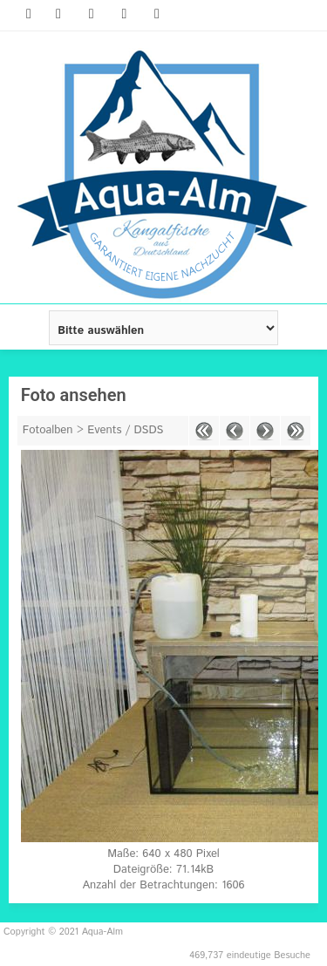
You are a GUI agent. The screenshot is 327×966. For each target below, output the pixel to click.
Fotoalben (48, 430)
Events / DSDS (125, 430)
